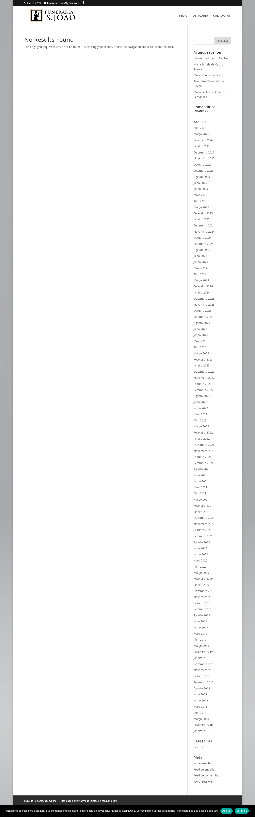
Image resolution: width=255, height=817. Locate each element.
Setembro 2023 (203, 317)
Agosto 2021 (202, 469)
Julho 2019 (200, 621)
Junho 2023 (201, 335)
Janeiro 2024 (202, 292)
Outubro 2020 (202, 530)
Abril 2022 (200, 420)
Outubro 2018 (202, 676)
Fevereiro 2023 (203, 359)
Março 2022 (201, 426)
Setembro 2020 (203, 536)
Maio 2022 (200, 414)
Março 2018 (201, 719)
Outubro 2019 (202, 603)
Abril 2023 (200, 347)
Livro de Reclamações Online (40, 801)
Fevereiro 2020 (203, 578)
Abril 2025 (200, 201)
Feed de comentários (207, 775)
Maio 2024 (200, 268)
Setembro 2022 (203, 390)
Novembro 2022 (204, 378)
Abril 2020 (200, 566)
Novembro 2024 (204, 231)
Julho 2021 (200, 475)
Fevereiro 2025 (203, 213)
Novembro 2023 (204, 304)
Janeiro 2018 (202, 731)
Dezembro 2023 (204, 298)
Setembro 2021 (203, 463)
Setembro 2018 (203, 682)
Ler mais (242, 810)
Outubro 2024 (202, 238)
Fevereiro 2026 (203, 140)
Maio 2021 (200, 487)
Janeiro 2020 (202, 585)
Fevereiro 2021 (203, 505)
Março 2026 (201, 134)
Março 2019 (201, 646)
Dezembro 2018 (204, 664)
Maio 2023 (200, 341)
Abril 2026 (200, 128)
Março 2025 (201, 207)
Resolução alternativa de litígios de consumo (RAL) (89, 801)
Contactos (222, 15)
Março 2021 (201, 499)
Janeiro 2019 (202, 658)
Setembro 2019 (203, 609)
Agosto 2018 (202, 688)
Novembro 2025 (204, 158)
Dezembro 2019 (204, 591)
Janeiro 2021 (202, 512)
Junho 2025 (201, 189)
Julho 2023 (200, 329)
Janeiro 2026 (202, 146)
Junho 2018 (201, 700)
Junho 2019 (201, 627)
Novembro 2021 (204, 451)
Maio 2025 (200, 195)
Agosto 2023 (202, 323)
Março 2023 (201, 353)
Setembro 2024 (203, 244)
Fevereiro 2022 (203, 432)
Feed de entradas (205, 769)
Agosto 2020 (202, 542)
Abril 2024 (200, 274)
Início (183, 15)
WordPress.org (203, 781)
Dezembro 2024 (204, 225)
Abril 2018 (200, 713)
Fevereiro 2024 (203, 286)
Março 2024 (201, 280)
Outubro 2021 (202, 457)
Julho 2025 (200, 183)
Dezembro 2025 (204, 152)
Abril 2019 (200, 639)
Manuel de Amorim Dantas (211, 58)
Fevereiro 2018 (203, 725)
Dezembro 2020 (204, 518)
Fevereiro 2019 (203, 652)
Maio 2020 (200, 560)
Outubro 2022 (202, 384)
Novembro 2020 (204, 524)
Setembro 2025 (203, 170)
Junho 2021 (201, 481)
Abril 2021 (200, 493)
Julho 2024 (200, 256)
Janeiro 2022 (202, 438)
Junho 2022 (201, 408)
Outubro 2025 (202, 164)
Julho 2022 (200, 402)
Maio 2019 (200, 633)
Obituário (200, 15)
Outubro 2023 (202, 310)
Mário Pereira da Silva (207, 75)
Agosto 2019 (202, 615)
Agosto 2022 (202, 396)
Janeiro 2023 (202, 365)
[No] (250, 811)
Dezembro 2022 (204, 371)
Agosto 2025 (202, 177)
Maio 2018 (200, 706)
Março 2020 (201, 573)
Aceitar (226, 810)
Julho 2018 (200, 694)
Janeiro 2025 (202, 219)
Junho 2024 (201, 262)
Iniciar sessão (202, 763)
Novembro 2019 (204, 597)
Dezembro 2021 (204, 445)
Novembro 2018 (204, 670)
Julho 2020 (200, 548)
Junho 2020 (201, 554)
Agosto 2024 (202, 250)
